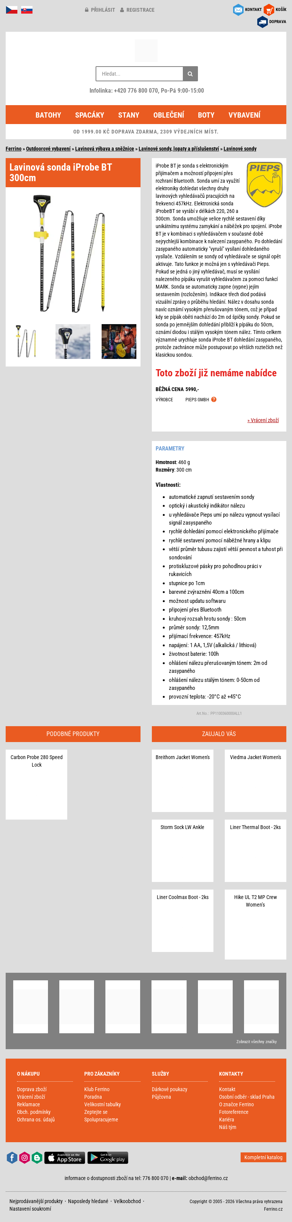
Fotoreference (234, 1112)
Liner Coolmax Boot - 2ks (183, 897)
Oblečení (168, 115)
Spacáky (89, 115)
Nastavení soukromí (30, 1209)
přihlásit (100, 10)
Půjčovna (161, 1097)
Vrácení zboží (31, 1097)
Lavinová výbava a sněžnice (104, 149)
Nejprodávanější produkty (36, 1201)
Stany (128, 115)
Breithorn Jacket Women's (183, 757)
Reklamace (28, 1104)
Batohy (48, 115)
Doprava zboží (31, 1089)
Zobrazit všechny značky (256, 1041)
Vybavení (244, 115)
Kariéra (226, 1119)
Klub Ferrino (97, 1089)
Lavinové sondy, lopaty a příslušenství (179, 149)
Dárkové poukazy (169, 1089)
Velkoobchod (127, 1201)
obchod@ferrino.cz (208, 1178)
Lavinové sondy (240, 149)
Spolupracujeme (101, 1119)
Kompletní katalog (263, 1157)
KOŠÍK (281, 9)
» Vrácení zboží (263, 420)
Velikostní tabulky (102, 1104)
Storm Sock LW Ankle (182, 827)
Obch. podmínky (34, 1112)
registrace (137, 10)
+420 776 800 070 (136, 90)
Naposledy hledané (88, 1201)
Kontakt (227, 1089)
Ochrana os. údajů (36, 1119)
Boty (206, 115)
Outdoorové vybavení (48, 149)
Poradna (93, 1097)
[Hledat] (190, 73)
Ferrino (14, 149)
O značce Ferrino (236, 1104)
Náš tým (227, 1127)
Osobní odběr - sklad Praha (247, 1097)
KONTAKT (253, 9)
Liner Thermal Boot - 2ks (255, 827)
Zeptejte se (96, 1112)
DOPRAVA (277, 21)
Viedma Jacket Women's (255, 757)
